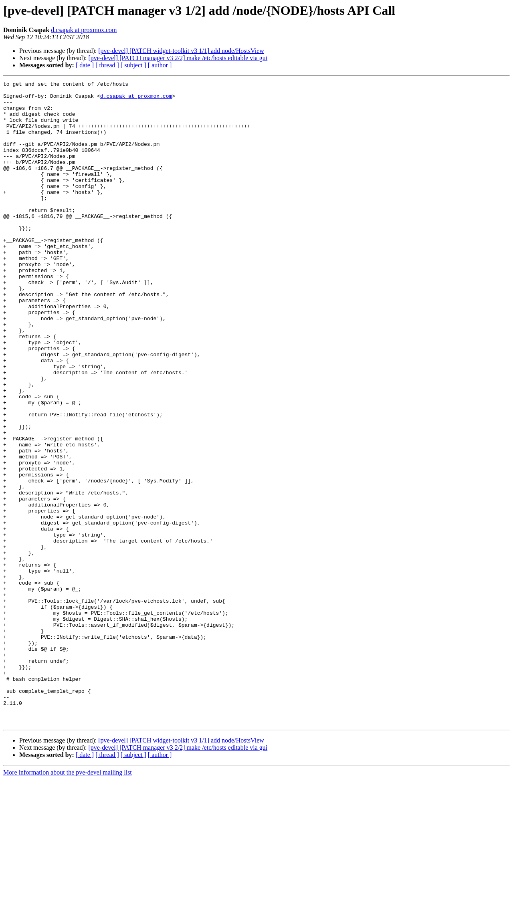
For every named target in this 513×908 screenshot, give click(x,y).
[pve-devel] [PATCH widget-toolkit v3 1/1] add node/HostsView (181, 50)
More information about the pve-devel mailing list (67, 901)
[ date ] (85, 65)
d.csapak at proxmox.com (84, 29)
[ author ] (160, 65)
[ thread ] (107, 65)
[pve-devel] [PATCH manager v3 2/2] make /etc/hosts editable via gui (177, 57)
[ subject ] (133, 65)
